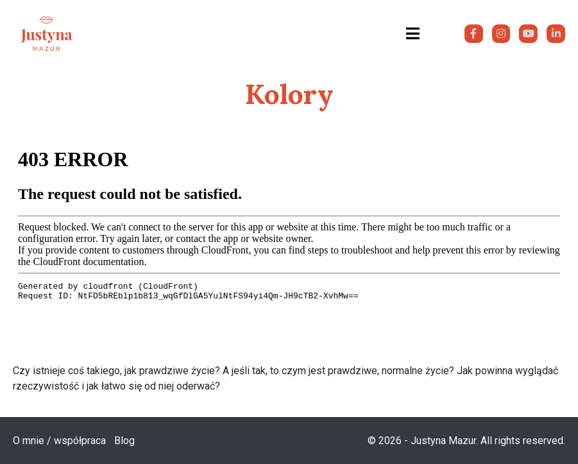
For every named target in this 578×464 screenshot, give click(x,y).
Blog (124, 440)
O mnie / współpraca (59, 440)
